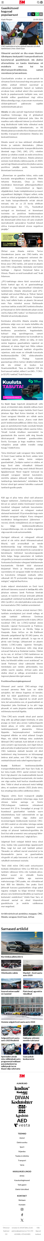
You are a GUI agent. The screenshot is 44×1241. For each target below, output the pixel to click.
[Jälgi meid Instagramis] (22, 1209)
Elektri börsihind (22, 1189)
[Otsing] (38, 2)
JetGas (31, 917)
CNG (40, 913)
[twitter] (33, 14)
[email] (41, 14)
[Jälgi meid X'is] (22, 1220)
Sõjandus (22, 1151)
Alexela (4, 917)
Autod (22, 1138)
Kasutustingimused (22, 1180)
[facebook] (29, 14)
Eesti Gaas (22, 917)
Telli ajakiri (22, 1185)
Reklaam (22, 1200)
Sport (22, 1147)
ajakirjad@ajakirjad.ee (19, 1231)
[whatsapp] (37, 14)
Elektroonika (22, 1142)
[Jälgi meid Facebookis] (22, 1215)
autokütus (23, 913)
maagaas (33, 913)
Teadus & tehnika (22, 1156)
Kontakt (22, 1204)
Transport (22, 1160)
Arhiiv (22, 1176)
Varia (22, 1165)
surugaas (13, 917)
